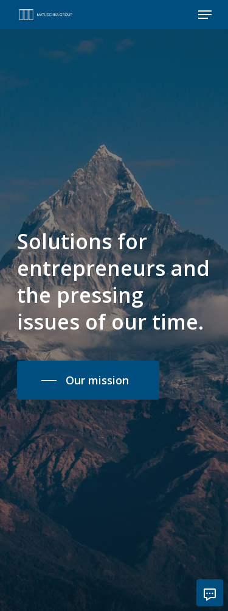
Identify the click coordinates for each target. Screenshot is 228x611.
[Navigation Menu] (205, 15)
